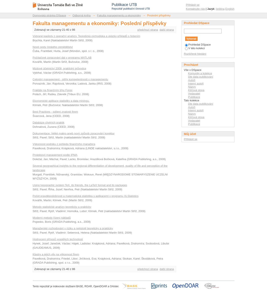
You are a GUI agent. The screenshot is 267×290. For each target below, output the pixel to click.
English (230, 8)
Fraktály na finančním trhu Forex (52, 90)
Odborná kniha (81, 15)
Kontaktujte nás (195, 8)
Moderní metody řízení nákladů (52, 217)
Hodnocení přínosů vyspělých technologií (58, 239)
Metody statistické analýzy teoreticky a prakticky (62, 206)
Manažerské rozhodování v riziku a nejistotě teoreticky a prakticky (73, 228)
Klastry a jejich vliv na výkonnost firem (56, 254)
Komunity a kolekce (200, 73)
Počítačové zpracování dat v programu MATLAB (62, 57)
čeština (220, 8)
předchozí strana (147, 29)
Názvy (192, 86)
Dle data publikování (200, 76)
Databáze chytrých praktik (49, 122)
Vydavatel (194, 93)
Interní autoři (196, 83)
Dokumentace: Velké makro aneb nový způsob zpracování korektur (74, 133)
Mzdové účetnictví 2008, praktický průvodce (59, 68)
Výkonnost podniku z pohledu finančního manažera (64, 144)
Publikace (194, 97)
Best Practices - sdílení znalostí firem (55, 111)
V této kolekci (195, 48)
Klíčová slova (196, 90)
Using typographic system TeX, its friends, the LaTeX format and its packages (80, 185)
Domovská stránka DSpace (49, 15)
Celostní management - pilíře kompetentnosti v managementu (70, 79)
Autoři (191, 80)
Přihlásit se (192, 4)
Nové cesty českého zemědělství (53, 47)
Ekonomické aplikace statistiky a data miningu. (61, 100)
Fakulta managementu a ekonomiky (119, 15)
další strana (167, 29)
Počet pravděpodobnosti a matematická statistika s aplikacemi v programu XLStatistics (86, 196)
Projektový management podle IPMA (55, 154)
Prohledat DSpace (198, 44)
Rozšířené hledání (195, 53)
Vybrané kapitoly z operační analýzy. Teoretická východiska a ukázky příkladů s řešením (86, 36)
